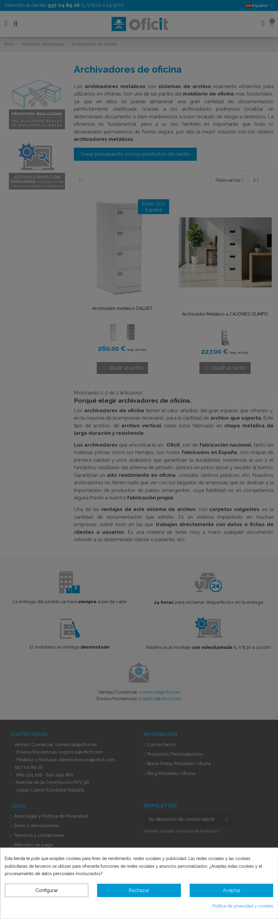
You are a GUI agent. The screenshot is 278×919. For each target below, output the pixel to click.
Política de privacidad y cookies (242, 906)
